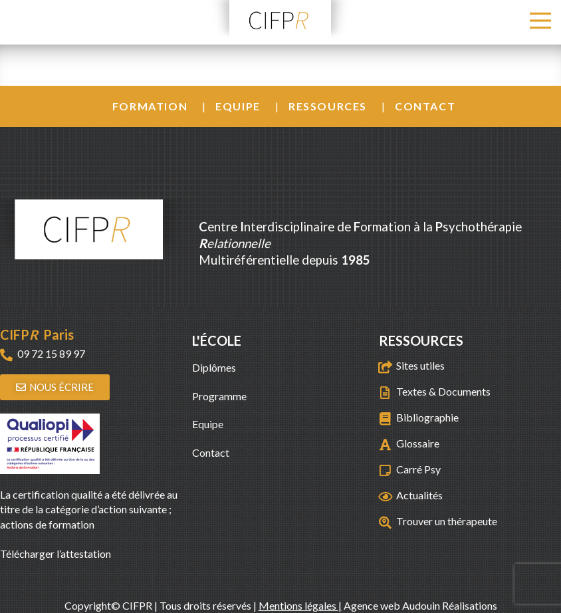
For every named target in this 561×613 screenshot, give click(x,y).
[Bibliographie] (385, 418)
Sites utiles (420, 365)
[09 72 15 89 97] (6, 354)
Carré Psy (418, 469)
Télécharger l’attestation (55, 553)
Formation (149, 106)
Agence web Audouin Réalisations (420, 605)
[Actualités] (385, 496)
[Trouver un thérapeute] (385, 522)
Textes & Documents (443, 391)
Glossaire (417, 443)
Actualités (419, 495)
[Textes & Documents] (385, 392)
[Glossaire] (385, 444)
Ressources (327, 106)
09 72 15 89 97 (51, 353)
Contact (425, 106)
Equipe (238, 106)
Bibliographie (427, 417)
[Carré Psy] (385, 470)
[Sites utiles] (385, 366)
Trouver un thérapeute (446, 521)
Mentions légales (298, 605)
